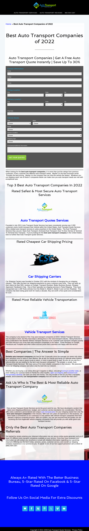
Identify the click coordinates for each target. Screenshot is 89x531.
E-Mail (9, 77)
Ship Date (10, 111)
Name (9, 71)
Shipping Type (11, 138)
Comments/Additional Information (17, 145)
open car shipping (56, 373)
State (46, 92)
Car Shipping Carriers (44, 276)
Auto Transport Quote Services (44, 5)
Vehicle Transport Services (44, 332)
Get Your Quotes (17, 157)
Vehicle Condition (12, 132)
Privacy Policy (77, 530)
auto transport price (48, 412)
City (8, 92)
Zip (65, 92)
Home (8, 24)
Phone (9, 83)
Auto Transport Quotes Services (44, 220)
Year (8, 120)
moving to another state (70, 371)
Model (9, 126)
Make (34, 120)
